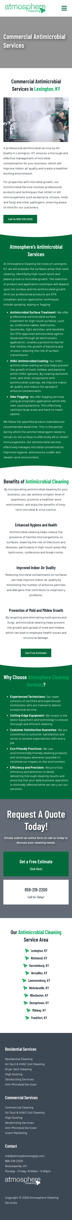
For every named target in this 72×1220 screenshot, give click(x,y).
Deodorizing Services (19, 1079)
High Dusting (13, 1074)
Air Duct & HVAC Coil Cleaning (25, 1064)
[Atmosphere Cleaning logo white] (22, 1178)
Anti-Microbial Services (21, 1084)
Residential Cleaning (19, 1059)
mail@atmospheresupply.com (25, 1156)
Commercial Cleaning (19, 1107)
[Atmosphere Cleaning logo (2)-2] (25, 5)
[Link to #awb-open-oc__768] (64, 8)
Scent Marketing (16, 1133)
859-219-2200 (14, 1161)
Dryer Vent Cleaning (18, 1069)
